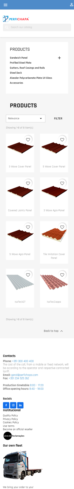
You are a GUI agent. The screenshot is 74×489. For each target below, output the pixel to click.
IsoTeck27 (20, 301)
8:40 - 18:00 (36, 389)
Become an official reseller (18, 429)
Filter (58, 118)
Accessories (16, 83)
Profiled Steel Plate (20, 62)
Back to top (54, 331)
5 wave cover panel (54, 166)
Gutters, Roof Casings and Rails (27, 68)
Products (20, 49)
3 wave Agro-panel (54, 210)
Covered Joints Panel (20, 210)
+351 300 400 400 (22, 361)
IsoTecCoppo (54, 301)
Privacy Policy (10, 419)
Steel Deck (16, 72)
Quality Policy (10, 415)
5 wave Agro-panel (19, 254)
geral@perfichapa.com (24, 375)
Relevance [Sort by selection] (25, 118)
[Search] (37, 27)
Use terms (8, 426)
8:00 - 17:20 (37, 385)
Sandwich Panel (18, 57)
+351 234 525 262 (19, 378)
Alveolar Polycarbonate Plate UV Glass (31, 78)
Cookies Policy (11, 422)
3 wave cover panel (20, 166)
